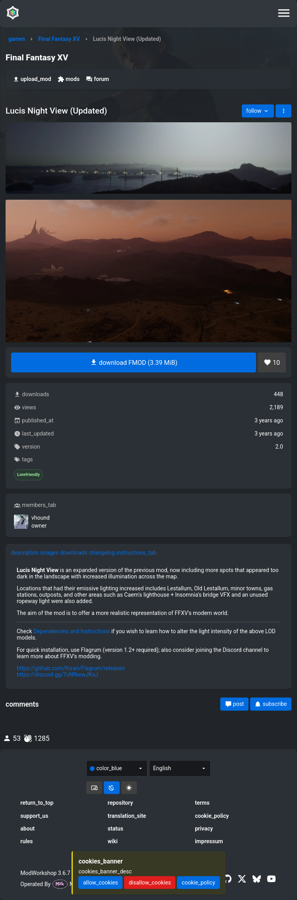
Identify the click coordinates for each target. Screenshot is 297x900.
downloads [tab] (73, 552)
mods (69, 79)
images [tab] (50, 552)
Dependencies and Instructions (71, 631)
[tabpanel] (148, 622)
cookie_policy (212, 816)
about (27, 828)
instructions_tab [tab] (136, 552)
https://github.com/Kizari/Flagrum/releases (71, 668)
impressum (209, 841)
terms (202, 803)
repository (120, 803)
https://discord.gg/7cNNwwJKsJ (57, 674)
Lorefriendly (28, 474)
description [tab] (25, 552)
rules (26, 841)
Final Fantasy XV (59, 39)
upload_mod (32, 79)
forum (97, 79)
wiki (113, 841)
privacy (204, 828)
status (115, 828)
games (16, 39)
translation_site (127, 816)
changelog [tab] (102, 552)
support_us (34, 816)
